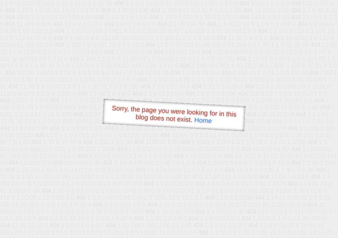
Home (203, 120)
